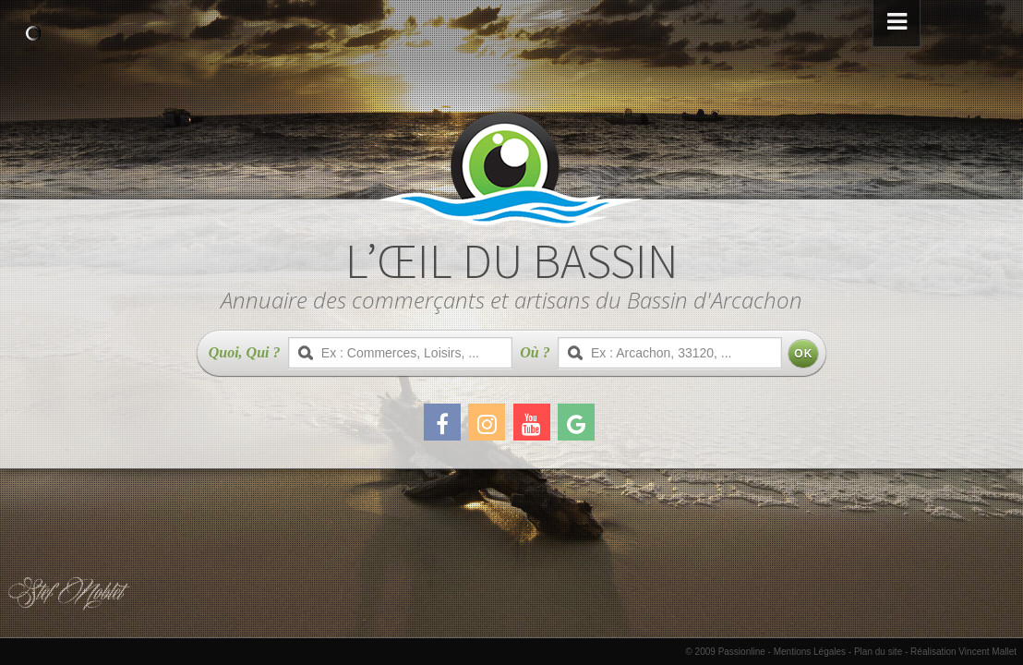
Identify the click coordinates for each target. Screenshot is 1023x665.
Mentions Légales (810, 652)
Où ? (534, 352)
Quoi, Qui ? (245, 352)
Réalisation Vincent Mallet (963, 652)
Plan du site (878, 652)
